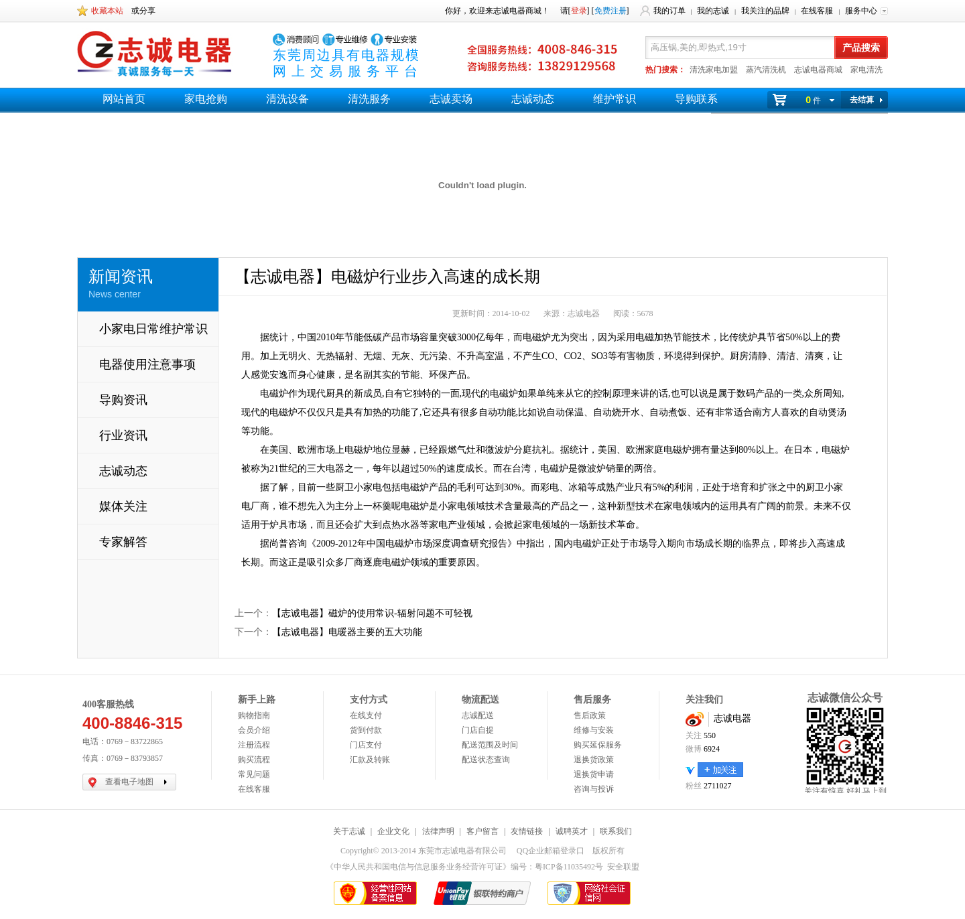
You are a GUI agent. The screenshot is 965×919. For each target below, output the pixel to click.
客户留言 (482, 831)
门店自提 (478, 730)
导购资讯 (123, 400)
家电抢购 (205, 98)
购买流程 (254, 759)
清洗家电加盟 (714, 69)
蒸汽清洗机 (766, 69)
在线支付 (366, 715)
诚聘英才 (572, 831)
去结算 (862, 99)
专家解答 (123, 542)
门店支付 (366, 745)
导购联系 (696, 98)
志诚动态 (532, 98)
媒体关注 (123, 506)
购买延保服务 (598, 745)
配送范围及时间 (490, 745)
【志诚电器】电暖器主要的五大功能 (347, 632)
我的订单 (669, 10)
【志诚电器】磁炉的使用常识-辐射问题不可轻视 (372, 613)
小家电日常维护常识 (153, 329)
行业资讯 (123, 435)
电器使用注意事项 (147, 364)
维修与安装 (594, 730)
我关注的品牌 (765, 10)
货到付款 (366, 730)
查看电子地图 (129, 781)
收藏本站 (107, 10)
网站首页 (124, 98)
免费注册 (610, 10)
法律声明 (438, 831)
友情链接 (527, 831)
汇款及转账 (370, 759)
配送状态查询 (486, 759)
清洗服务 (369, 98)
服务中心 (861, 10)
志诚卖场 (451, 98)
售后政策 (590, 715)
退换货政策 (594, 759)
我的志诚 (713, 10)
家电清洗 (866, 69)
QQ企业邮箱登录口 (550, 850)
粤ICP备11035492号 (569, 866)
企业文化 (393, 831)
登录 (579, 10)
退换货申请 (594, 774)
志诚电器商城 (818, 69)
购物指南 (254, 715)
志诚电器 (732, 718)
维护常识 (614, 98)
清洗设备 (287, 98)
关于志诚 (349, 831)
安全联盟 (623, 866)
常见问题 (254, 774)
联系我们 (616, 831)
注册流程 (254, 745)
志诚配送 (478, 715)
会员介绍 (254, 730)
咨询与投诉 (594, 789)
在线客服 (817, 10)
